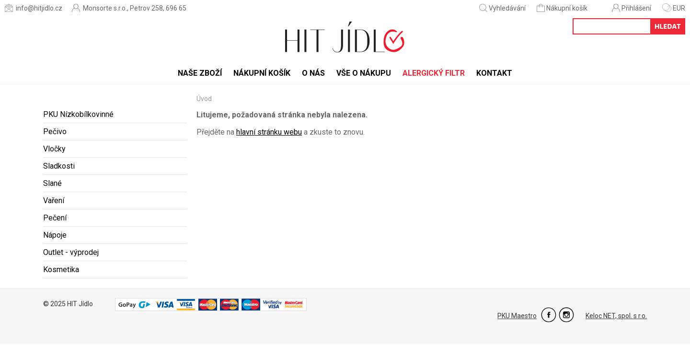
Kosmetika (61, 269)
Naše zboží (200, 73)
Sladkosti (59, 166)
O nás (313, 73)
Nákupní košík (563, 8)
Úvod (204, 99)
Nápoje (55, 235)
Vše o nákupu (363, 73)
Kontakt (494, 73)
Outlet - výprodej (71, 252)
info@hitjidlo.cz (33, 8)
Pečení (55, 217)
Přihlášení (631, 8)
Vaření (53, 200)
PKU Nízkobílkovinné (78, 114)
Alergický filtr (433, 73)
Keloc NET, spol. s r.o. (616, 316)
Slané (52, 183)
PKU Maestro (517, 316)
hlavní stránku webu (269, 132)
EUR (673, 8)
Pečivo (55, 131)
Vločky (54, 148)
